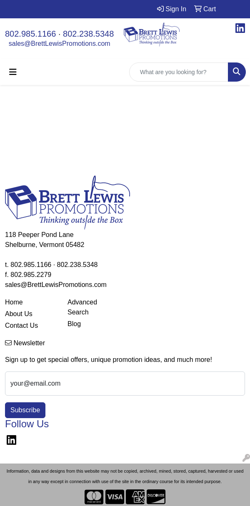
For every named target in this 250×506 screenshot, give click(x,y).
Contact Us (21, 325)
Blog (74, 323)
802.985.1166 (30, 33)
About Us (18, 313)
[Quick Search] (178, 72)
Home (14, 302)
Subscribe (25, 410)
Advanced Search (82, 307)
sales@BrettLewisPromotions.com (59, 43)
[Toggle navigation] (13, 72)
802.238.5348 (88, 33)
